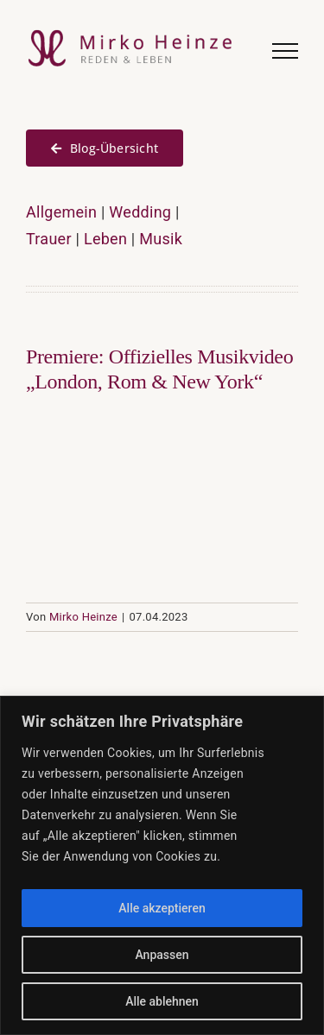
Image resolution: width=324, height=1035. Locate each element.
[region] (162, 865)
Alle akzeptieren (161, 908)
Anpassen (161, 955)
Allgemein (61, 212)
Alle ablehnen (162, 1001)
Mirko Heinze (83, 616)
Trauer (49, 239)
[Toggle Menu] (285, 51)
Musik (160, 239)
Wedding (140, 212)
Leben (105, 239)
